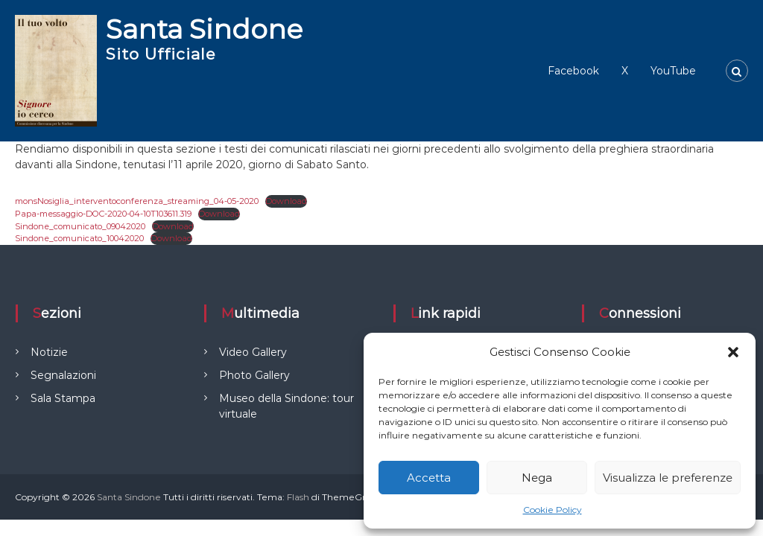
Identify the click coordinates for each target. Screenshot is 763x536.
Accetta (429, 477)
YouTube (673, 70)
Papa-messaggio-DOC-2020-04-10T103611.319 (103, 213)
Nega (537, 477)
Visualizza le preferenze (667, 477)
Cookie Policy (552, 509)
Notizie (49, 352)
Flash (298, 496)
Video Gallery (253, 352)
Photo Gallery (254, 375)
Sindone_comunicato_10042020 (79, 238)
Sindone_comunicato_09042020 (80, 226)
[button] (733, 352)
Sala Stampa (63, 398)
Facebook (573, 70)
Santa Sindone (204, 29)
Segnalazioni (63, 375)
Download (286, 201)
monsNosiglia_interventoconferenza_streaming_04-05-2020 (137, 201)
